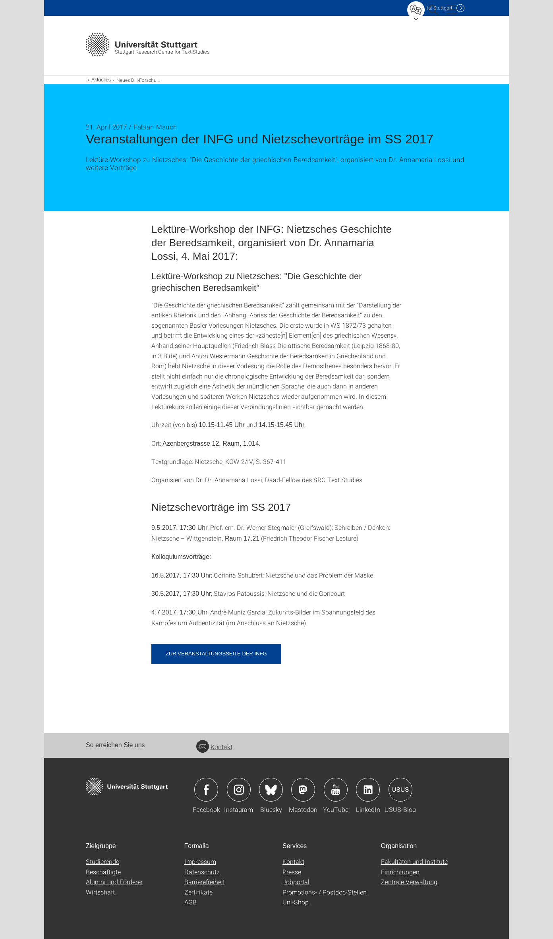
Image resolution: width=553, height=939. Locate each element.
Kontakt (214, 746)
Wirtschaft (100, 892)
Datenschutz (202, 872)
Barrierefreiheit (204, 881)
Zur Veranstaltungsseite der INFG (216, 654)
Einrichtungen (400, 872)
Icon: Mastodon (303, 790)
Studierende (102, 861)
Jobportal (295, 881)
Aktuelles (101, 80)
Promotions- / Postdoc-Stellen (324, 892)
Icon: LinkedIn (368, 790)
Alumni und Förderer (114, 881)
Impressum (200, 861)
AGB (190, 902)
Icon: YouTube (336, 790)
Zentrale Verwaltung (409, 881)
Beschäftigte (103, 872)
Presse (291, 872)
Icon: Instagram (239, 790)
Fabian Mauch (155, 126)
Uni (431, 8)
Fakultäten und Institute (414, 861)
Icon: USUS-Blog (400, 790)
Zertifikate (198, 892)
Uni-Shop (295, 902)
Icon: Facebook (206, 790)
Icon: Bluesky (271, 790)
